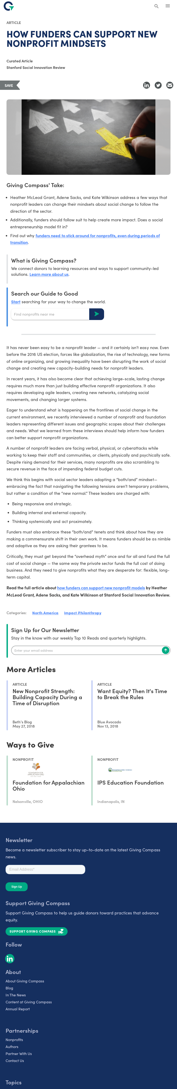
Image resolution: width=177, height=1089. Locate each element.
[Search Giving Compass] (156, 6)
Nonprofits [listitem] (14, 1039)
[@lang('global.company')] (9, 6)
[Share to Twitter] (158, 85)
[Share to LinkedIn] (146, 85)
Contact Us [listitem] (15, 1060)
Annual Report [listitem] (18, 1009)
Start (15, 302)
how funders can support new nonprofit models (101, 588)
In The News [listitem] (16, 995)
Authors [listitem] (12, 1046)
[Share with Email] (169, 85)
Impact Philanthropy (83, 613)
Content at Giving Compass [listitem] (29, 1002)
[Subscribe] (165, 650)
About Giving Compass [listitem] (25, 981)
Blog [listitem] (9, 988)
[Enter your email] (90, 650)
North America (45, 613)
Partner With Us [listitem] (19, 1053)
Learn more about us (49, 274)
